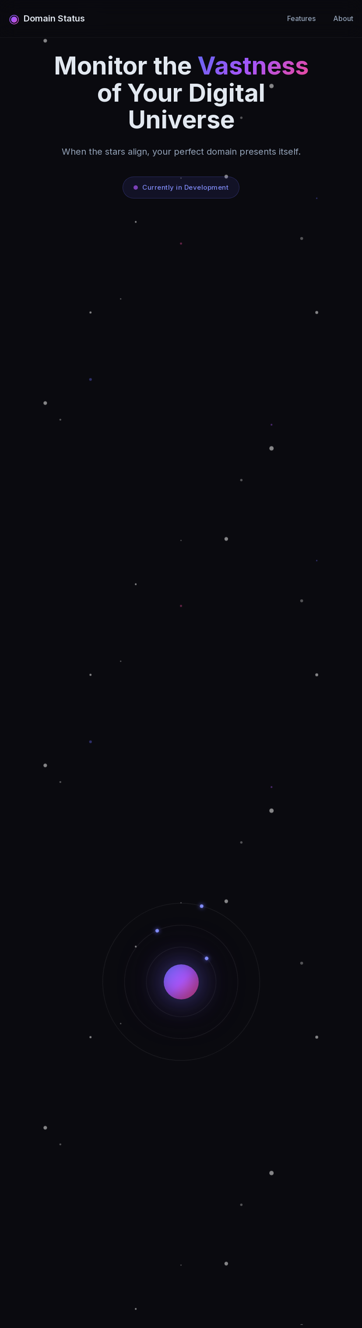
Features (301, 18)
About (343, 18)
